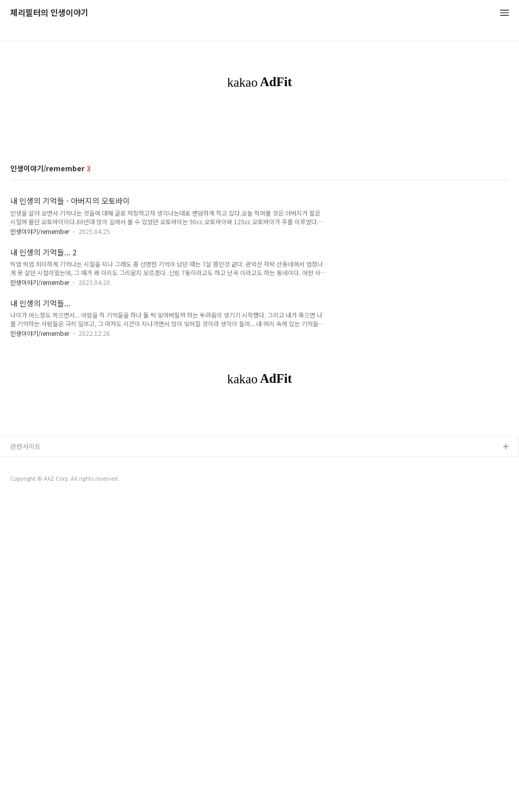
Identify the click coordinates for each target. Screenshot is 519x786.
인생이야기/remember (39, 374)
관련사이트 (25, 732)
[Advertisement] (259, 190)
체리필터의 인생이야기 (49, 13)
